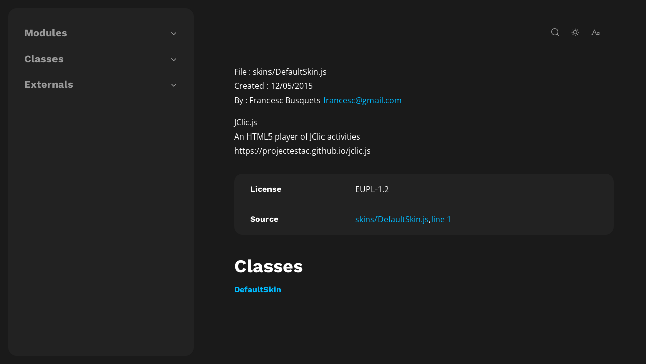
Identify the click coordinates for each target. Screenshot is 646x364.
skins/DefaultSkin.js (392, 219)
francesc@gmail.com (362, 100)
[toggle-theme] (575, 32)
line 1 (441, 219)
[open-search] (555, 32)
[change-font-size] (595, 32)
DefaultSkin (257, 289)
